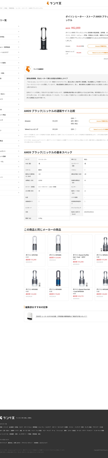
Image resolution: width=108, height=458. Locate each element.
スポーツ (54, 427)
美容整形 (12, 434)
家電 (1, 427)
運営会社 (10, 443)
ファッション (59, 430)
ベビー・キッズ (47, 430)
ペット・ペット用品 (36, 430)
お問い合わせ (17, 443)
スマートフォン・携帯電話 (30, 427)
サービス (79, 430)
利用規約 (36, 443)
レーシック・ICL (4, 434)
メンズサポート (23, 434)
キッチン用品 (88, 427)
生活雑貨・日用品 (13, 427)
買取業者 (35, 434)
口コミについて (43, 443)
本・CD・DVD (26, 430)
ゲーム (53, 430)
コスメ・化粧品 (72, 430)
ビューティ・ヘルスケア (45, 427)
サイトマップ (3, 443)
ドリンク (5, 427)
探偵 (16, 434)
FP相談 (29, 434)
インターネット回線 (99, 430)
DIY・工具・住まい (5, 430)
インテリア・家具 (79, 427)
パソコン (71, 427)
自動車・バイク (15, 430)
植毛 (39, 434)
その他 (101, 427)
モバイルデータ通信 (63, 427)
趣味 (65, 430)
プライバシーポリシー (27, 443)
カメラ (21, 427)
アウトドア (95, 427)
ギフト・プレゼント (87, 430)
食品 (21, 430)
